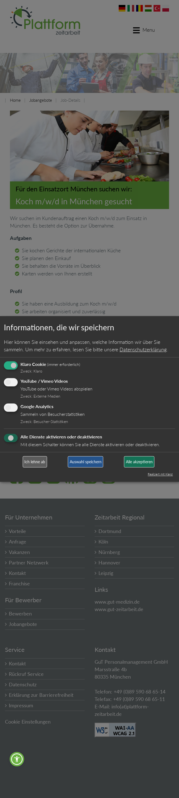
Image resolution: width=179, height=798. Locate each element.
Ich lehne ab (34, 461)
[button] (17, 759)
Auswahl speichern (86, 461)
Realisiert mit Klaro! (160, 474)
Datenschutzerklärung (143, 349)
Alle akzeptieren (139, 461)
